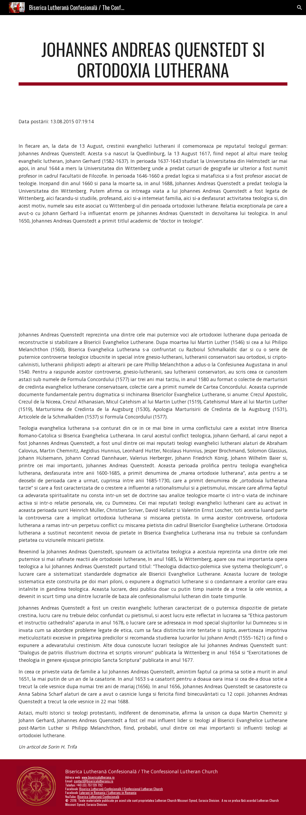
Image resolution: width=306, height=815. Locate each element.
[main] (153, 62)
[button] (299, 7)
